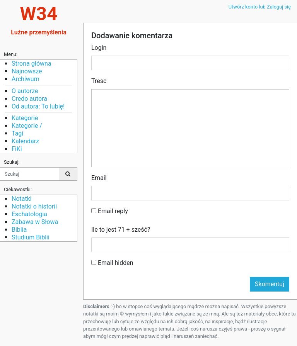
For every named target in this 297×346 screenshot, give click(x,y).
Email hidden (112, 262)
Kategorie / (27, 125)
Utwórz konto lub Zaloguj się (260, 7)
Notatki (22, 198)
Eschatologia (29, 214)
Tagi (17, 133)
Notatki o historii (34, 206)
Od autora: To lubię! (38, 106)
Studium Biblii (31, 237)
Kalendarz (25, 141)
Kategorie (25, 118)
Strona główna (31, 63)
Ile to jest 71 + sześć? (120, 229)
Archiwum (25, 79)
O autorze (25, 91)
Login (98, 47)
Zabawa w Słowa (35, 222)
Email (99, 177)
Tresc (98, 81)
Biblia (19, 229)
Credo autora (29, 98)
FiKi (17, 149)
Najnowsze (27, 71)
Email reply (109, 211)
